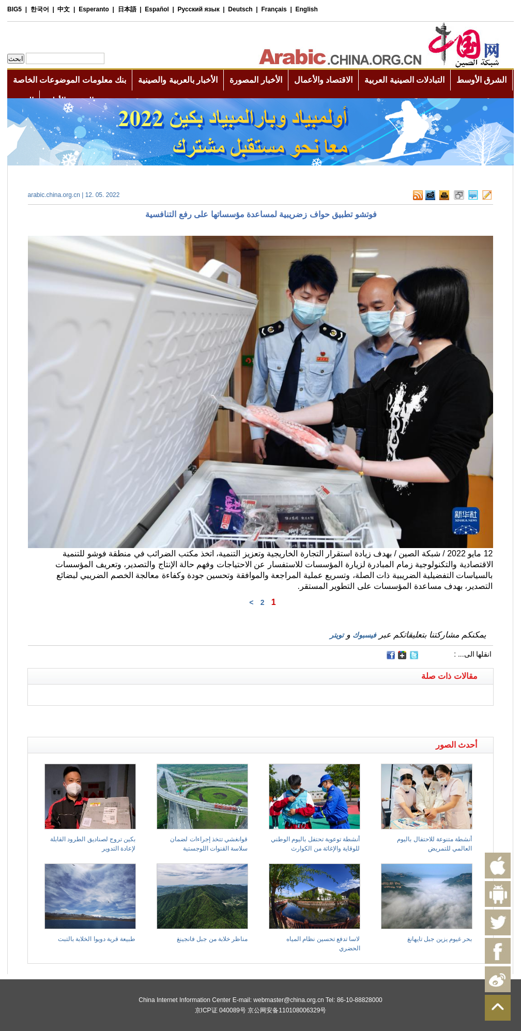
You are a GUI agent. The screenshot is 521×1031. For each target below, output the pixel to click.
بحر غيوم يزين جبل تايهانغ (439, 939)
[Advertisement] (144, 719)
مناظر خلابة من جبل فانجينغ (212, 939)
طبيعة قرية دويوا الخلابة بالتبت (96, 939)
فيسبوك (364, 635)
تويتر (337, 635)
